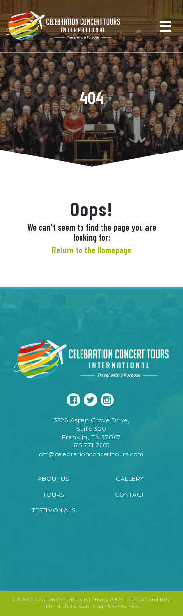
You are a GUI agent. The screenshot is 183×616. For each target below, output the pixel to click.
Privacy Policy (107, 599)
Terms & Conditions (149, 599)
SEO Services (126, 606)
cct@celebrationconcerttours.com (91, 454)
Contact (129, 494)
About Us (53, 478)
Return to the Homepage (91, 250)
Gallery (129, 478)
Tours (53, 494)
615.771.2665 (91, 445)
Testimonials (53, 510)
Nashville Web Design (81, 606)
